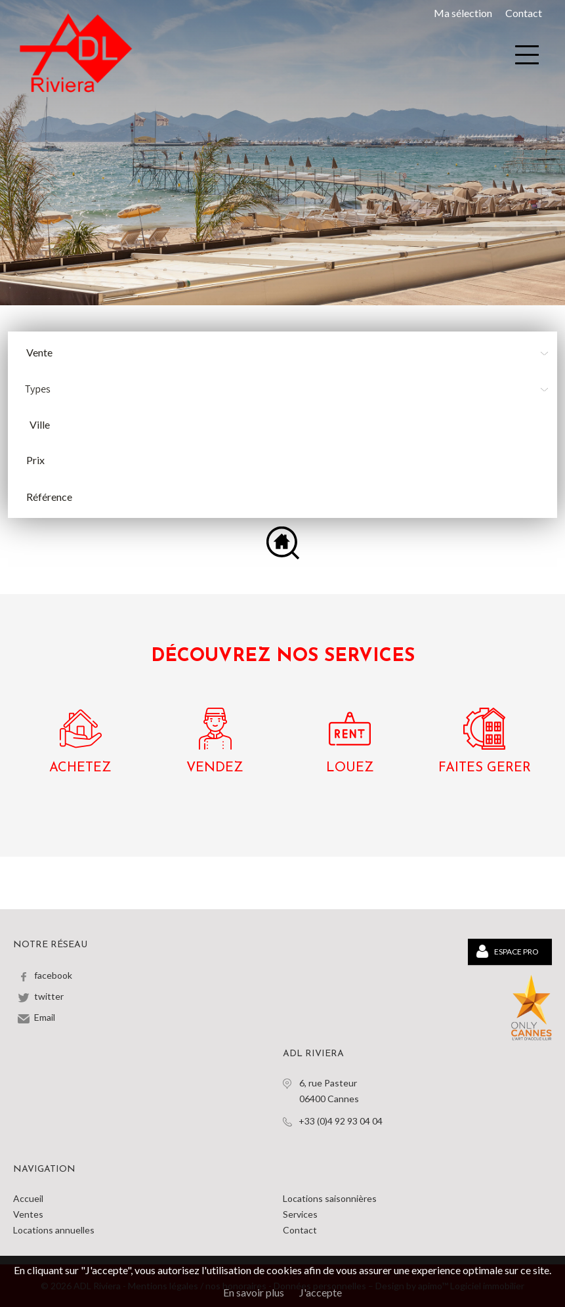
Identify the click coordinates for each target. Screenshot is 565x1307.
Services (300, 1214)
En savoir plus (253, 1292)
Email (44, 1017)
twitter (49, 996)
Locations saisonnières (330, 1198)
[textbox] (291, 425)
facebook (53, 975)
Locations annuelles (53, 1229)
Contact (523, 13)
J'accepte (320, 1292)
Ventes (28, 1214)
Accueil (28, 1198)
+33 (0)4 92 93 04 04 (341, 1120)
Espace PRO (507, 951)
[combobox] (288, 424)
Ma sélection (463, 13)
